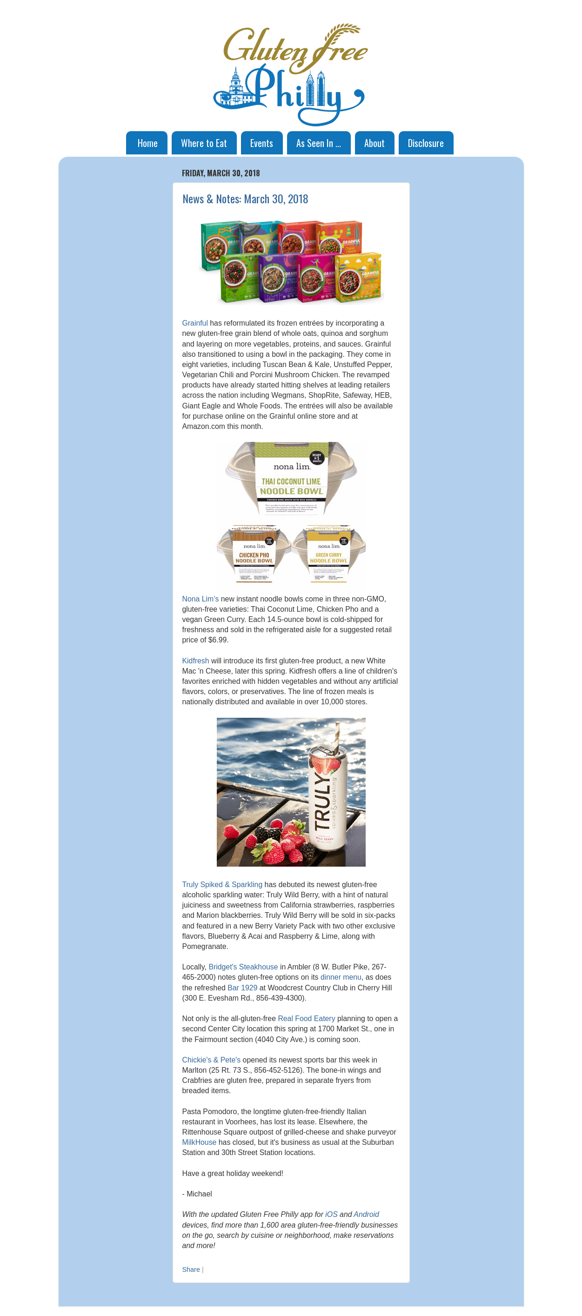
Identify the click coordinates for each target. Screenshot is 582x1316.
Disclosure (426, 143)
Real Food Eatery (306, 1018)
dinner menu (341, 977)
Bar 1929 (242, 988)
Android (366, 1214)
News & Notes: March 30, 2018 (245, 198)
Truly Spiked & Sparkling (222, 884)
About (374, 143)
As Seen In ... (318, 143)
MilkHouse (199, 1142)
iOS (331, 1214)
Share (191, 1269)
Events (261, 143)
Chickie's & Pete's (211, 1060)
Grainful (195, 323)
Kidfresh (195, 661)
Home (148, 143)
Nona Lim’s (200, 599)
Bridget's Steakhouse (243, 967)
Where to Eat (204, 143)
